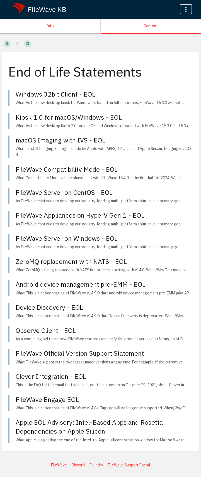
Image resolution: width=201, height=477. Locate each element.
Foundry (96, 465)
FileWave (59, 465)
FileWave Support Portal (129, 465)
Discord (78, 465)
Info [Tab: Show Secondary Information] (50, 25)
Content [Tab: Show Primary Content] (151, 25)
